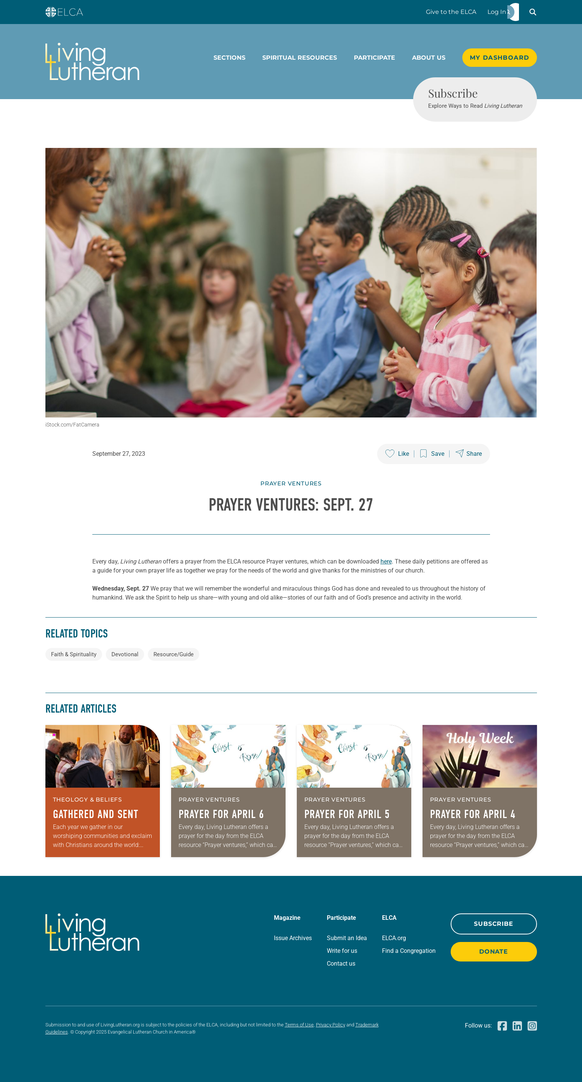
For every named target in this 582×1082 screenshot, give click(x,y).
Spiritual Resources (299, 57)
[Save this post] (432, 453)
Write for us (342, 950)
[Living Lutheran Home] (92, 61)
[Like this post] (397, 453)
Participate (374, 57)
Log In (496, 11)
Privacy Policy (330, 1025)
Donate (493, 951)
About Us (428, 57)
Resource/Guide (173, 654)
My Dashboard (499, 57)
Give (451, 11)
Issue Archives (293, 938)
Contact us (341, 963)
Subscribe (493, 923)
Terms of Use (299, 1025)
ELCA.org (394, 938)
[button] (533, 12)
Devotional (124, 654)
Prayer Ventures (291, 483)
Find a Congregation (409, 950)
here (386, 561)
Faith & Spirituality (73, 654)
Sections (229, 57)
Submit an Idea (347, 938)
